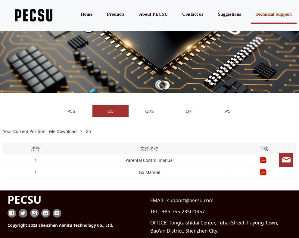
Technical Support (274, 14)
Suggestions (229, 14)
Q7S (149, 111)
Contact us (193, 14)
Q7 (188, 111)
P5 (228, 111)
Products (116, 14)
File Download (63, 131)
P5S (71, 111)
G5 (110, 111)
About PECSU (153, 14)
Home (86, 14)
